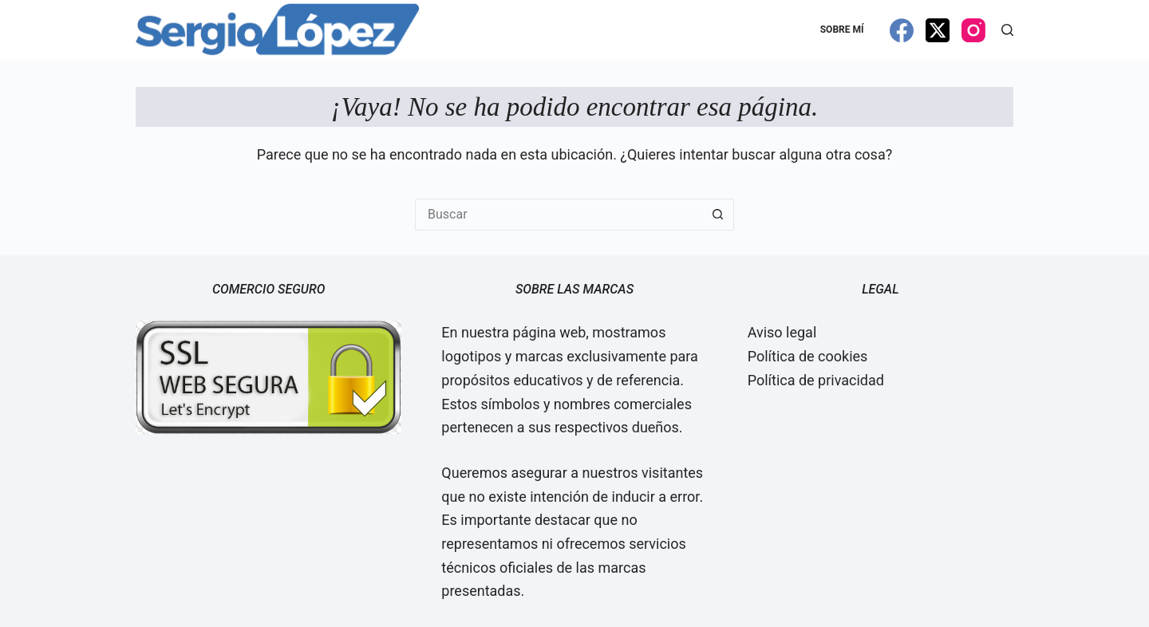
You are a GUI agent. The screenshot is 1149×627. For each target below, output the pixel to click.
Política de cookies (808, 356)
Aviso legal (782, 332)
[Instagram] (973, 30)
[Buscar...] (558, 215)
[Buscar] (1007, 30)
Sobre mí (842, 29)
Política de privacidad (816, 380)
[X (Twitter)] (938, 30)
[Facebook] (902, 30)
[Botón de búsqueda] (718, 215)
